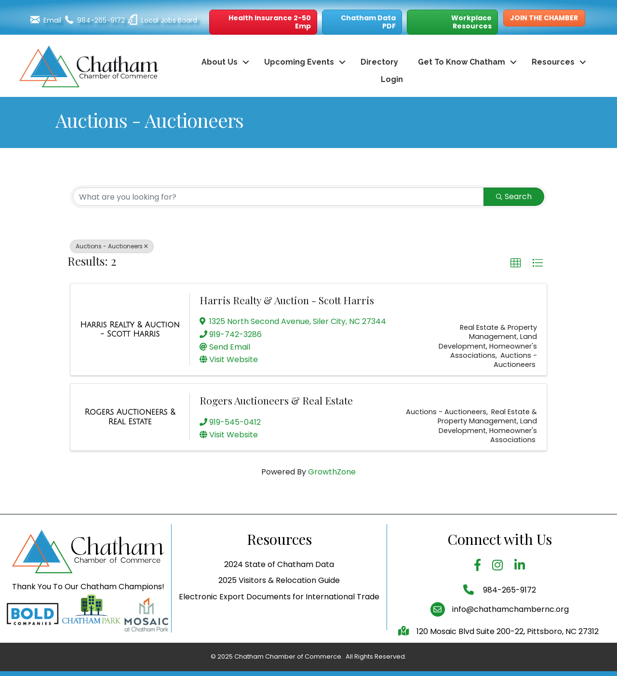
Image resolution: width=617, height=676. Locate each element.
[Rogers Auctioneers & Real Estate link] (130, 416)
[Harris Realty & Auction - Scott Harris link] (130, 329)
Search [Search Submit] (514, 196)
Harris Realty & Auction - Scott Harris (287, 300)
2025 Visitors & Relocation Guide (279, 606)
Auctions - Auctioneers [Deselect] (112, 246)
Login (392, 79)
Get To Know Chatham (461, 62)
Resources (553, 62)
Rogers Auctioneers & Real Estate (276, 400)
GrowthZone (332, 471)
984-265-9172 (508, 616)
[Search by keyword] (278, 197)
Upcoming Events (299, 62)
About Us (219, 62)
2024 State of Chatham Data (279, 590)
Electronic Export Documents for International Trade (279, 622)
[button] (263, 22)
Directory (379, 62)
